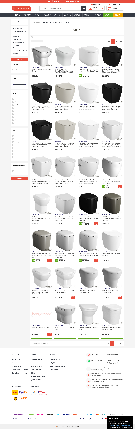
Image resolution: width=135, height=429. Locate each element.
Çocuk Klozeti (17, 39)
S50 (14, 123)
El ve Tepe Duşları (47, 14)
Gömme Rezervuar (77, 14)
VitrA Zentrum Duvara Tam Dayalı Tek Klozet (87, 291)
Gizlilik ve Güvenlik (37, 369)
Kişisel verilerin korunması (123, 425)
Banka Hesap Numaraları (20, 373)
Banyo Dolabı (37, 14)
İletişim (14, 363)
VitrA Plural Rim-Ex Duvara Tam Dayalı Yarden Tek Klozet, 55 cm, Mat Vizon (111, 218)
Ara (83, 8)
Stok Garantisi (16, 366)
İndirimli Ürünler (108, 14)
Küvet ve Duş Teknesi (68, 14)
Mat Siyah (16, 145)
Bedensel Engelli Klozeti (19, 42)
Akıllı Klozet (16, 45)
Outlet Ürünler (117, 14)
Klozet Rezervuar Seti (19, 28)
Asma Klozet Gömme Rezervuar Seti (20, 31)
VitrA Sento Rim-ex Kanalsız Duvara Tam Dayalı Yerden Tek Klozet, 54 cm (111, 181)
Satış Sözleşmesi (55, 363)
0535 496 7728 (113, 361)
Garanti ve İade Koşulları (57, 366)
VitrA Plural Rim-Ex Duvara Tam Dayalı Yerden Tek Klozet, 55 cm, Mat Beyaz (64, 255)
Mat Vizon (16, 151)
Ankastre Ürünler (98, 14)
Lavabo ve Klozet (27, 14)
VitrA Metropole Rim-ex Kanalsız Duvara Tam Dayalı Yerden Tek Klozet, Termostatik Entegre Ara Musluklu (111, 144)
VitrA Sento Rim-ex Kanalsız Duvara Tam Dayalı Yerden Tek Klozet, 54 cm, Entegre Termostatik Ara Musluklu (64, 181)
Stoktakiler (37, 37)
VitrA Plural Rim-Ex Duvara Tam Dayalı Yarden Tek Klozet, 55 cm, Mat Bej (41, 255)
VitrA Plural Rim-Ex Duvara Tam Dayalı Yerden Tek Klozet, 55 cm (88, 254)
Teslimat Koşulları (55, 359)
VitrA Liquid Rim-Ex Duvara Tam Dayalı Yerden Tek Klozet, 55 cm (88, 70)
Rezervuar (15, 53)
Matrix (15, 111)
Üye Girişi (34, 363)
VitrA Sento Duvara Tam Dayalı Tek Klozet (111, 254)
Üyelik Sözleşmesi (36, 359)
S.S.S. (33, 373)
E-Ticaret (62, 426)
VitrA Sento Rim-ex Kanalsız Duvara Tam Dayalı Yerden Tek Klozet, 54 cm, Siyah (41, 107)
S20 (14, 120)
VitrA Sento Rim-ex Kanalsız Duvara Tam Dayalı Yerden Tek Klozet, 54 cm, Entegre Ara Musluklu (88, 181)
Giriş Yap (95, 7)
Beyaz (15, 136)
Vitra (14, 70)
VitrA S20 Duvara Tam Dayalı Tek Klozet (41, 70)
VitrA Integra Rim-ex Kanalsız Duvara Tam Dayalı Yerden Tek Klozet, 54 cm (41, 218)
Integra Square (17, 102)
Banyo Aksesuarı (57, 14)
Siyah (14, 157)
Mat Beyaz (16, 142)
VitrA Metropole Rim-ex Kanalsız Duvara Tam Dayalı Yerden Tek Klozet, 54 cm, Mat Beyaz (88, 144)
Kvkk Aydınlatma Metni (38, 376)
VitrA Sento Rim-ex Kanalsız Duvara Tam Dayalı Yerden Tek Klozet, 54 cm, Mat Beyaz (88, 107)
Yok (14, 171)
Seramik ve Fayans (87, 14)
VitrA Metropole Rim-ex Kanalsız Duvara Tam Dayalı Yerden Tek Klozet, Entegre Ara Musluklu (41, 181)
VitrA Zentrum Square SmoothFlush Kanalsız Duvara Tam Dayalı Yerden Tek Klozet (64, 71)
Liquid (15, 105)
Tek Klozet (16, 36)
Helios (15, 99)
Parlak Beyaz (16, 154)
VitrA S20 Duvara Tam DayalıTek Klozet (64, 328)
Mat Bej (15, 139)
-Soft (58, 426)
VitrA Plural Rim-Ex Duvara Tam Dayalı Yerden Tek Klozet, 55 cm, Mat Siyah (88, 218)
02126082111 (115, 4)
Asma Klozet (16, 34)
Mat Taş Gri (16, 148)
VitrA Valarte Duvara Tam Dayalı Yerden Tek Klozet (64, 291)
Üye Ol (94, 9)
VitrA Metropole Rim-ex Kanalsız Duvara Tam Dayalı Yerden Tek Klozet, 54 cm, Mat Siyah (111, 107)
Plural (14, 117)
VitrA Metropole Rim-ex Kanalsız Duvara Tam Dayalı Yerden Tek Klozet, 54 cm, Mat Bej (64, 144)
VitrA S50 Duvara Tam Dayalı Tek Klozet (88, 328)
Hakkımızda (16, 359)
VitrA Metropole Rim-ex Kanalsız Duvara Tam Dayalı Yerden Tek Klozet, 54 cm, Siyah (41, 144)
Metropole (16, 114)
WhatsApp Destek (97, 361)
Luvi (14, 108)
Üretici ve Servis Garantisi (20, 369)
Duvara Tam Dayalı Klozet (20, 50)
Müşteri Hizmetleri (37, 366)
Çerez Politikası (36, 380)
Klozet (14, 48)
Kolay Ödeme (54, 369)
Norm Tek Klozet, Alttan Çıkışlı (40, 327)
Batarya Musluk (17, 14)
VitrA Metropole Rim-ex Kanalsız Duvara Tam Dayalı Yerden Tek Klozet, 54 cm (64, 218)
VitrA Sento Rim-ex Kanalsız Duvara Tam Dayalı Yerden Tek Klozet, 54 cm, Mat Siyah (111, 71)
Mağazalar (96, 4)
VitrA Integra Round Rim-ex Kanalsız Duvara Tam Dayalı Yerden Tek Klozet (40, 292)
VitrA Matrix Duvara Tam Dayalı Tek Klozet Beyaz (111, 328)
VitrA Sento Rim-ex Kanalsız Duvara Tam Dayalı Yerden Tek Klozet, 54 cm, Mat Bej (64, 107)
